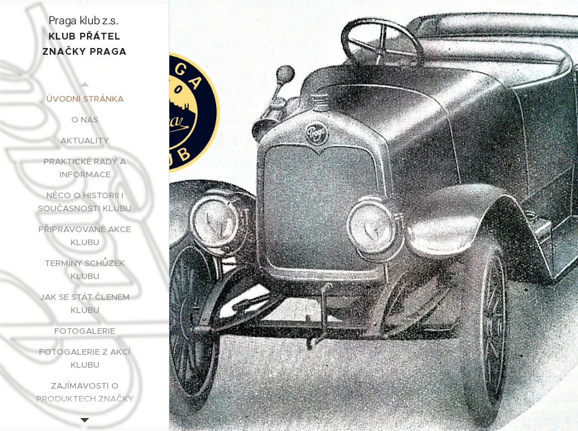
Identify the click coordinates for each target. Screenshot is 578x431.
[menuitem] (84, 98)
